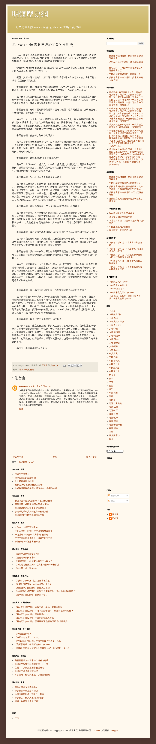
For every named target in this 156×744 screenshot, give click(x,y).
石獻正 (115, 518)
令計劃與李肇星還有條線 (26, 691)
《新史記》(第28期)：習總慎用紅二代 (32, 614)
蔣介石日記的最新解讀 (25, 478)
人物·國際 (113, 346)
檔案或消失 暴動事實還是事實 (29, 485)
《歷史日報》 (115, 325)
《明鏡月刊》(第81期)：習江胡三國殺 (32, 588)
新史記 (115, 514)
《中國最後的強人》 (24, 634)
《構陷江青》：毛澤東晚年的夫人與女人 (33, 561)
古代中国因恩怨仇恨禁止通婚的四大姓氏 (33, 538)
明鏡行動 (113, 393)
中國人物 (113, 357)
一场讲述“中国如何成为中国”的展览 (31, 534)
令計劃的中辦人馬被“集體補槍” (29, 698)
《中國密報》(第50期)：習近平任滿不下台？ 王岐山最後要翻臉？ (45, 591)
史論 (32, 370)
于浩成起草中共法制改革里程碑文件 (31, 511)
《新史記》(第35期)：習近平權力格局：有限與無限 (38, 607)
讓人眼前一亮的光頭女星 (120, 230)
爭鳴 (111, 396)
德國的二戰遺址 (22, 474)
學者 (111, 439)
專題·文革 (113, 418)
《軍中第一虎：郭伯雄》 (26, 568)
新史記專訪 (114, 435)
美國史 (112, 400)
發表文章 (113, 495)
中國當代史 (114, 371)
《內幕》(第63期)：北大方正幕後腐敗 (32, 581)
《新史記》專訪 (116, 321)
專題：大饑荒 (115, 403)
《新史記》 (114, 318)
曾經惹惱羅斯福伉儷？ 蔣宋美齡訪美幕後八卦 (36, 488)
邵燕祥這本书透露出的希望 (27, 542)
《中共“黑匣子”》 (117, 289)
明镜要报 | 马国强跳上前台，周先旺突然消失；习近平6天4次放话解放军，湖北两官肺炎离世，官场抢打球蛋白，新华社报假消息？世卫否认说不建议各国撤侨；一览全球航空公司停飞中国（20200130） (126, 98)
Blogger (114, 730)
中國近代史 (114, 364)
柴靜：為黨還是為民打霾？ (27, 701)
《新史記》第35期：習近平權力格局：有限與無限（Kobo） (125, 297)
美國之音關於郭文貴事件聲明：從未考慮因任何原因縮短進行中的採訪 (126, 187)
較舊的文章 (91, 457)
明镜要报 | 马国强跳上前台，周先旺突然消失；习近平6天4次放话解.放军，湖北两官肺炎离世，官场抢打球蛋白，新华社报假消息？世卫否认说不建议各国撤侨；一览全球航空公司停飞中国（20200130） (126, 115)
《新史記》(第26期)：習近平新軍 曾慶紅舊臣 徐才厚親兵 (41, 621)
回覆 (21, 409)
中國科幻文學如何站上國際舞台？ (125, 74)
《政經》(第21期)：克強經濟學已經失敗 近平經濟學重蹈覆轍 (125, 256)
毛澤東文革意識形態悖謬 (26, 671)
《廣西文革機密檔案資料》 (27, 554)
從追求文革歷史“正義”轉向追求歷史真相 (33, 501)
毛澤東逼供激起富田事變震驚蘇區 (30, 508)
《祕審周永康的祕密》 (25, 558)
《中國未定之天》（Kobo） (27, 637)
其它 (111, 389)
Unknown (23, 386)
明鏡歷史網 (30, 14)
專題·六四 (113, 410)
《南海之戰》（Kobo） (120, 282)
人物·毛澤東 (114, 332)
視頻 (111, 432)
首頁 (55, 457)
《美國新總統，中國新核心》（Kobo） (33, 644)
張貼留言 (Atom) (26, 462)
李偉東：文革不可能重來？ (27, 527)
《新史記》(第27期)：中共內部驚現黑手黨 (34, 618)
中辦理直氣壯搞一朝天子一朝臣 (29, 694)
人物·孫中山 (114, 339)
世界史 (112, 375)
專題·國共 (113, 428)
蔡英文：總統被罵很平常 (120, 217)
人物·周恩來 (114, 336)
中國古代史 (24, 370)
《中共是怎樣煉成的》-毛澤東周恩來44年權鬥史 (37, 565)
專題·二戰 (113, 407)
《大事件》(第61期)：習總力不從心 (31, 595)
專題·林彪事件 (115, 425)
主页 (17, 718)
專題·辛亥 (113, 421)
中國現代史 (114, 368)
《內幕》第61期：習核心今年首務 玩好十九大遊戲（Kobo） (42, 648)
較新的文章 (18, 457)
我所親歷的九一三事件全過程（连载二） (33, 660)
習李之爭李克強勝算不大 (26, 687)
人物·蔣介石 (114, 350)
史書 (111, 382)
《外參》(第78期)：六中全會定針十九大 (33, 584)
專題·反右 (113, 414)
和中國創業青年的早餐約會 (121, 213)
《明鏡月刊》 (115, 314)
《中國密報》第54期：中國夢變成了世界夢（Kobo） (39, 641)
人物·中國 (113, 329)
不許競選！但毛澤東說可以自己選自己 (32, 675)
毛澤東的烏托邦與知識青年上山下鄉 (31, 664)
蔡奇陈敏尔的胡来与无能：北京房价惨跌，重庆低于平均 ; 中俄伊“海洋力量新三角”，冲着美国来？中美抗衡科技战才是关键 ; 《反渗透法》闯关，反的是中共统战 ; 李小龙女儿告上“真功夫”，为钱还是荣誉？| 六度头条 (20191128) (126, 157)
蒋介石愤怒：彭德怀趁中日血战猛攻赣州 (33, 531)
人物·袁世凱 (114, 343)
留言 (111, 501)
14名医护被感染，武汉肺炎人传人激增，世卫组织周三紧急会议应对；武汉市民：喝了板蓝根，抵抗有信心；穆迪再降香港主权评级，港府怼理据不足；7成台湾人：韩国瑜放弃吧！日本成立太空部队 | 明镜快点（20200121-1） (126, 138)
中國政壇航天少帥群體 (119, 227)
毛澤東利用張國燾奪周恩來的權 (29, 515)
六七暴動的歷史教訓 (24, 481)
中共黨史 (113, 353)
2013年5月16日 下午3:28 (40, 386)
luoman (96, 730)
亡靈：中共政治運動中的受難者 (29, 668)
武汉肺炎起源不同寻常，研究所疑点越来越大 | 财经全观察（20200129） (126, 126)
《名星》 (113, 311)
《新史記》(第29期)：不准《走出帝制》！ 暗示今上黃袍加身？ (44, 611)
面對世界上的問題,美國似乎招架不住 (32, 504)
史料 (111, 378)
